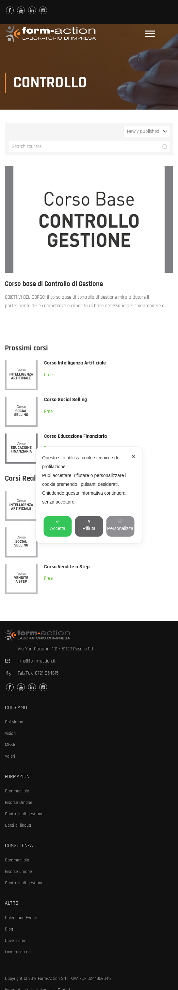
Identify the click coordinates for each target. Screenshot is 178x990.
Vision (10, 733)
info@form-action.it (37, 661)
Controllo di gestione (24, 814)
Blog (9, 929)
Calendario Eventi (21, 918)
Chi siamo (14, 722)
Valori (10, 756)
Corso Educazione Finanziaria (75, 436)
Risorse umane (18, 872)
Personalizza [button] (120, 525)
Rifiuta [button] (89, 525)
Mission (12, 745)
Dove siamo (15, 941)
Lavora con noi (18, 952)
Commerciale (17, 791)
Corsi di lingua (18, 825)
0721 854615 (46, 673)
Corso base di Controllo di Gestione (54, 284)
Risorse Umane (18, 802)
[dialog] (89, 495)
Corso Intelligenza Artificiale (75, 363)
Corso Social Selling (65, 400)
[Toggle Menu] (150, 34)
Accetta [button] (57, 525)
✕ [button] (133, 456)
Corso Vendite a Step (66, 567)
